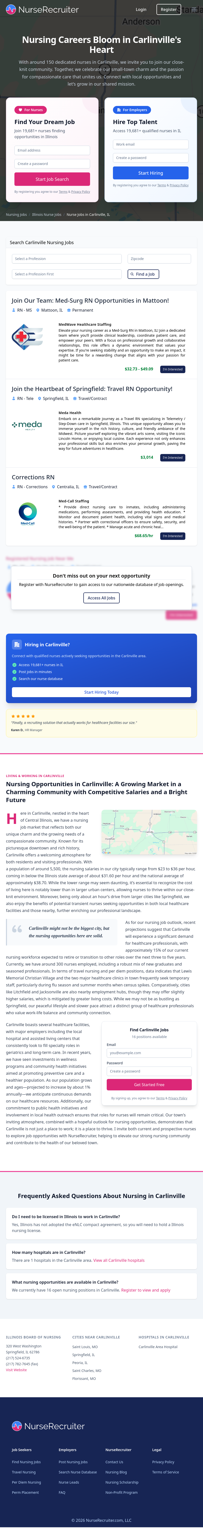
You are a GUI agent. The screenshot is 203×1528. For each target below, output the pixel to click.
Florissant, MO (84, 1381)
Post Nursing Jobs (73, 1462)
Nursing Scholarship (122, 1483)
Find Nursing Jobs (26, 1462)
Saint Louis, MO (85, 1350)
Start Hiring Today (101, 695)
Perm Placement (25, 1493)
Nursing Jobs (16, 214)
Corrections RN (33, 480)
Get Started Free (149, 1085)
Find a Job (142, 276)
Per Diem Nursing (26, 1483)
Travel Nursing (24, 1472)
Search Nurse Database (78, 1472)
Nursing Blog (116, 1472)
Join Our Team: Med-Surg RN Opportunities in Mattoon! (90, 303)
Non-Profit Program (121, 1493)
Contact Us (114, 1462)
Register (169, 9)
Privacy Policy (80, 192)
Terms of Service (165, 1472)
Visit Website (16, 1373)
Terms (63, 192)
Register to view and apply (145, 1293)
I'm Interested (172, 372)
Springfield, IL (83, 1358)
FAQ (62, 1493)
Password (115, 1063)
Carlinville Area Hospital (158, 1350)
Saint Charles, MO (87, 1373)
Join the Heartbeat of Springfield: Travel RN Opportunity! (92, 391)
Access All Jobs (101, 601)
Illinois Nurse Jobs (46, 214)
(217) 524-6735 (18, 1361)
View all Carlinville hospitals (119, 1263)
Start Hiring (150, 173)
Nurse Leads (69, 1483)
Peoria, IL (80, 1366)
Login (141, 9)
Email (111, 1045)
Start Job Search (52, 179)
